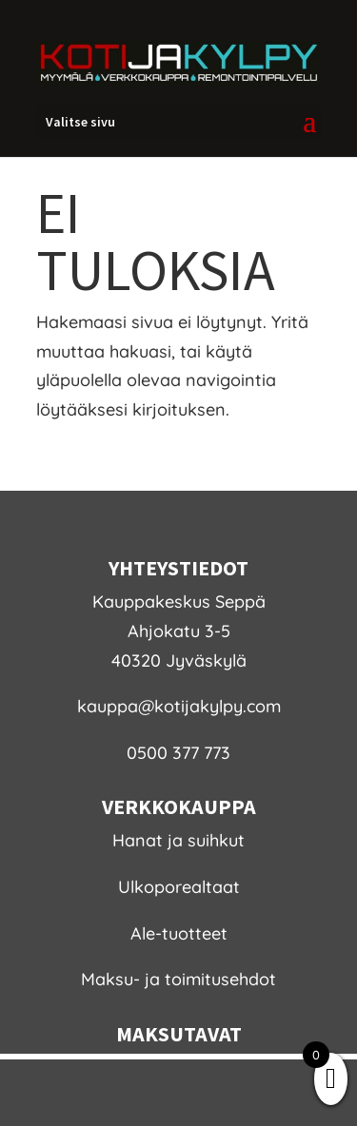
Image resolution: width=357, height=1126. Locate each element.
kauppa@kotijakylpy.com (179, 706)
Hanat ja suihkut (178, 840)
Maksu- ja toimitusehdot (178, 979)
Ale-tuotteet (179, 933)
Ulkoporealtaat (179, 887)
